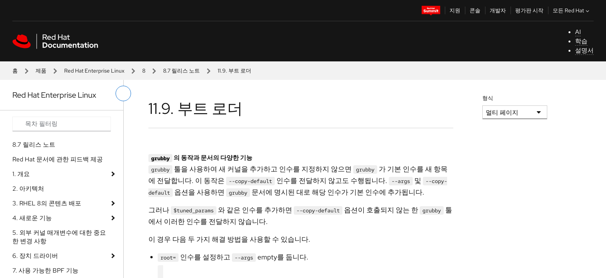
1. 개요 (21, 174)
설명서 (584, 50)
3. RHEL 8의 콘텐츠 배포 (46, 203)
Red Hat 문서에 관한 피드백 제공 (57, 159)
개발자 (498, 10)
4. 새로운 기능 (32, 218)
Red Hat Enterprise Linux (94, 70)
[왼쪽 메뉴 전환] (123, 93)
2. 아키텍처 (28, 189)
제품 (41, 70)
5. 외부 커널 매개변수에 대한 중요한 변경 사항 (59, 237)
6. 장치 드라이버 (35, 256)
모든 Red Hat (572, 10)
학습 (581, 41)
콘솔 (475, 10)
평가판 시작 (529, 10)
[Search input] (61, 124)
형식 (487, 98)
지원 (454, 10)
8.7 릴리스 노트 (181, 70)
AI (578, 32)
